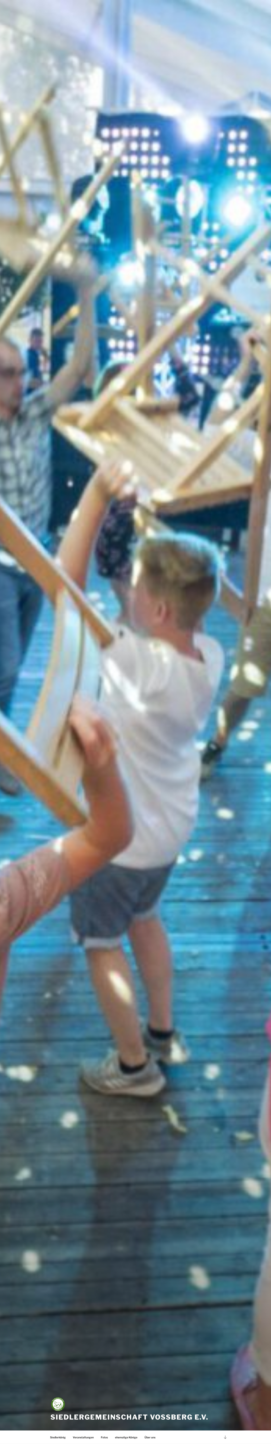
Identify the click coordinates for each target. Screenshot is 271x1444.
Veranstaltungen (83, 1437)
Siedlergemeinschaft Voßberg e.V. (129, 1417)
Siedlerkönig (58, 1437)
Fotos (104, 1437)
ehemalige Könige (126, 1437)
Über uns (150, 1437)
